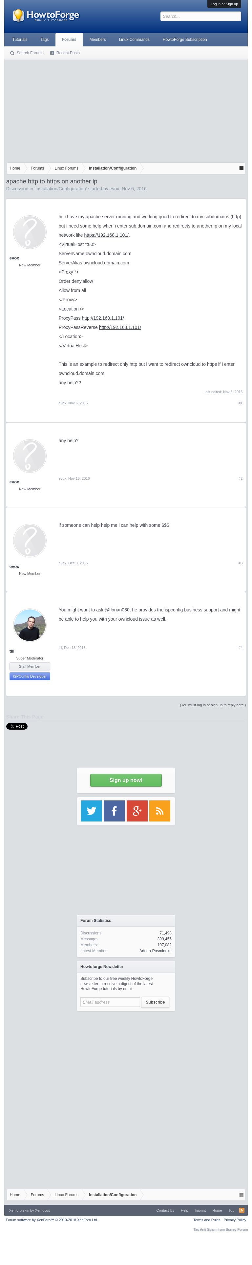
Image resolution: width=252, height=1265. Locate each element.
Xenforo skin (19, 1210)
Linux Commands (134, 39)
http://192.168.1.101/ (103, 318)
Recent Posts (68, 53)
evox (114, 188)
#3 (240, 563)
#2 (240, 478)
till (12, 651)
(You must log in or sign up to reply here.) (213, 705)
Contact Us (165, 1210)
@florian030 (117, 609)
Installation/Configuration (60, 188)
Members (98, 39)
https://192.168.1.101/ (106, 235)
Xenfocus (42, 1210)
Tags (44, 39)
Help (184, 1210)
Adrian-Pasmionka (155, 951)
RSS (241, 1210)
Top (232, 1210)
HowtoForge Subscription (185, 39)
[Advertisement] (126, 110)
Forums (69, 39)
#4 (240, 648)
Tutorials (20, 39)
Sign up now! (126, 780)
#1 (240, 403)
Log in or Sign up (224, 4)
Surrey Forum (237, 1229)
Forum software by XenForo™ (52, 1220)
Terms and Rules (206, 1220)
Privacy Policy (235, 1220)
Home (217, 1210)
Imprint (200, 1210)
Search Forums (30, 53)
